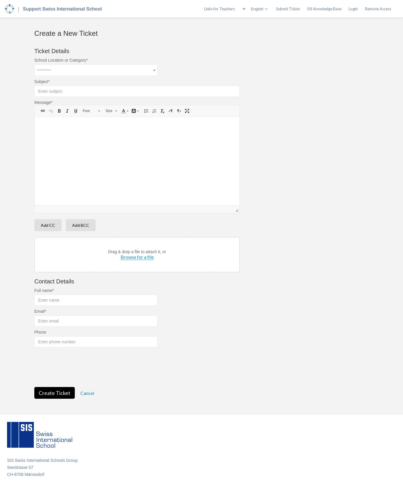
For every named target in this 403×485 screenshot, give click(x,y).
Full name (43, 290)
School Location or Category (60, 60)
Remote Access (378, 8)
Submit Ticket (288, 8)
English (257, 9)
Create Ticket (54, 393)
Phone (40, 332)
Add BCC (80, 225)
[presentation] (79, 366)
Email (39, 311)
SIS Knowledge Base (324, 8)
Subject (41, 81)
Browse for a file (137, 257)
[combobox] (96, 70)
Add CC (48, 225)
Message (42, 102)
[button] (43, 111)
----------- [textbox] (44, 69)
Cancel (87, 393)
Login (353, 8)
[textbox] (137, 161)
